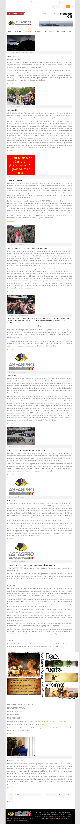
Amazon (41, 724)
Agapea (52, 721)
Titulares (24, 107)
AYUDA (70, 32)
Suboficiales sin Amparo (16, 761)
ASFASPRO (18, 32)
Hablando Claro (26, 52)
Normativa (38, 32)
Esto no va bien (13, 110)
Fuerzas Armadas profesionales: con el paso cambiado (27, 248)
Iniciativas (28, 32)
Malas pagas (11, 375)
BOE (8, 2)
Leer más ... (10, 83)
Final (10, 798)
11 (59, 794)
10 (55, 794)
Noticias (22, 561)
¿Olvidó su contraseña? (26, 2)
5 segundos (11, 500)
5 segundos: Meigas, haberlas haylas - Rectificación (26, 450)
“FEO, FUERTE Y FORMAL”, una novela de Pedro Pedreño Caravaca (31, 565)
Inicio (10, 32)
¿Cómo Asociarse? (39, 2)
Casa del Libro (44, 721)
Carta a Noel (11, 56)
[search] (49, 13)
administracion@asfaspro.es (54, 818)
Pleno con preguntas (14, 180)
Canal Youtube (15, 2)
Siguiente (66, 794)
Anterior (17, 794)
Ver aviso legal (23, 821)
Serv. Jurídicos (49, 32)
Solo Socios (61, 32)
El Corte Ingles (62, 721)
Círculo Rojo (17, 711)
